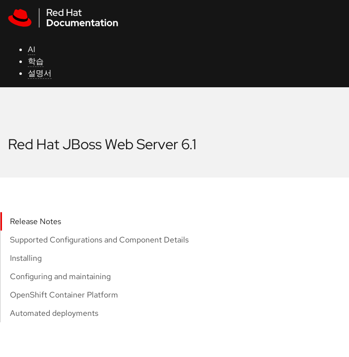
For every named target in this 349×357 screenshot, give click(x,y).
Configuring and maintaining (60, 276)
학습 (36, 61)
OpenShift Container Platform (64, 295)
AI (31, 49)
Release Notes (35, 221)
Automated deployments (54, 313)
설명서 (40, 73)
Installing (26, 258)
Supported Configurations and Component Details (99, 240)
